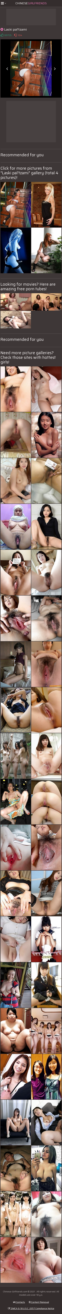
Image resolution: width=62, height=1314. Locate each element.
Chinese (31, 3)
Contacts (19, 1302)
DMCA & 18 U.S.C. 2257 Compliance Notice (31, 1308)
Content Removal (39, 1302)
